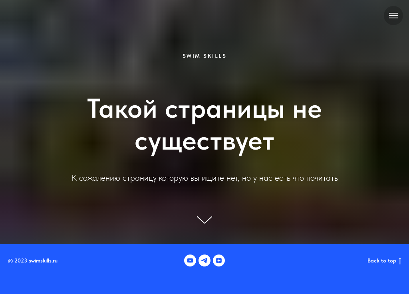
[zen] (219, 260)
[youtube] (190, 260)
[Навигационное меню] (393, 15)
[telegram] (204, 260)
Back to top (384, 260)
